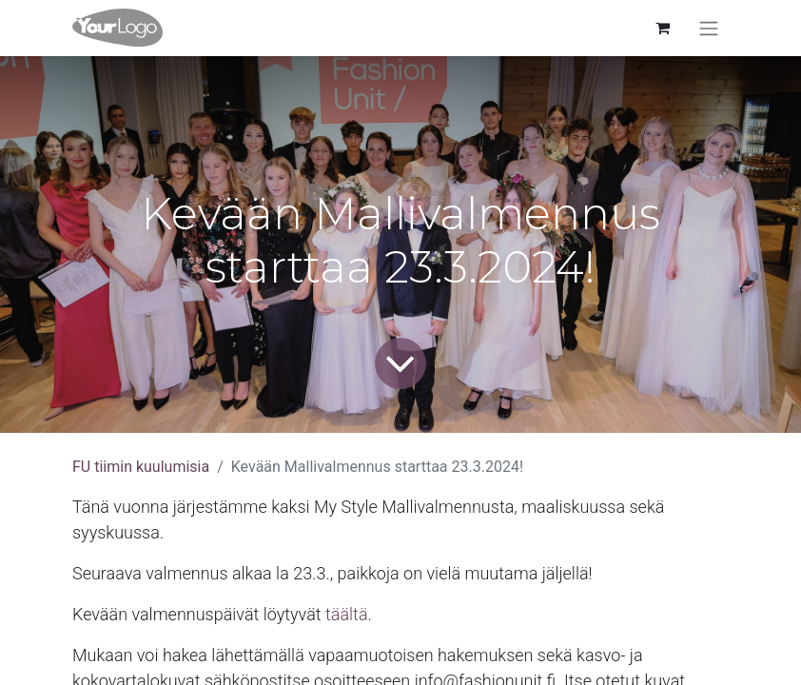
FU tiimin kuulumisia (140, 467)
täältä (346, 614)
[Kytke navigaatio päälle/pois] (709, 28)
